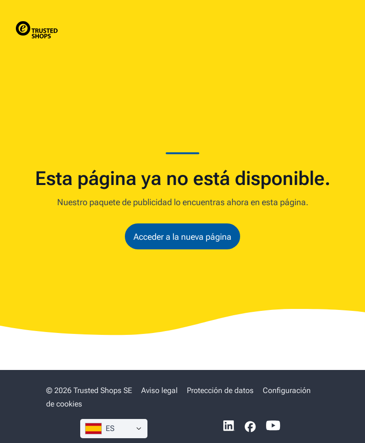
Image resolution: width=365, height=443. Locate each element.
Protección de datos (220, 390)
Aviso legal (159, 390)
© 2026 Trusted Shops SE (89, 390)
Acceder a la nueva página (182, 237)
